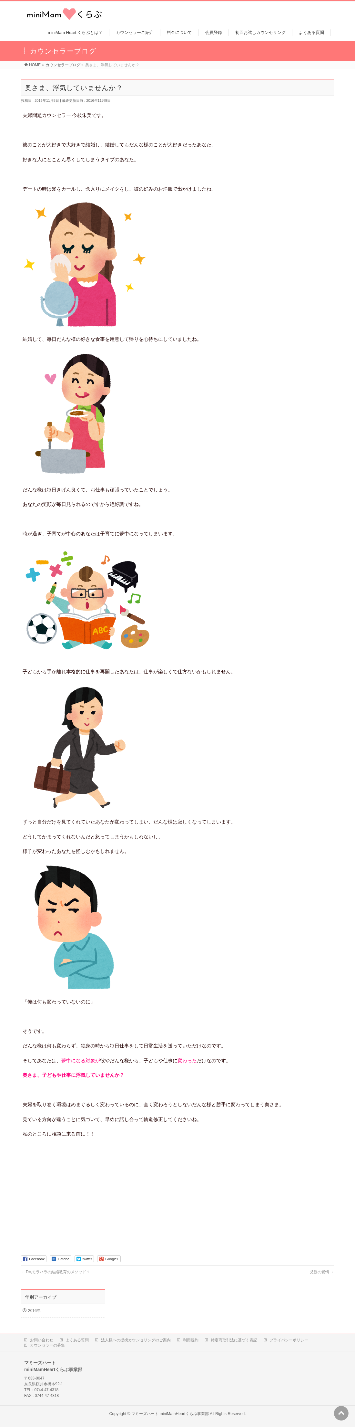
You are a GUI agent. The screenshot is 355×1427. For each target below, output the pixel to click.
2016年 (34, 1310)
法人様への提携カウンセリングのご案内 (136, 1340)
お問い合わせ (41, 1340)
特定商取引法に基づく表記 (234, 1340)
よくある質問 (77, 1340)
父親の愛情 (322, 1272)
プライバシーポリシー (288, 1340)
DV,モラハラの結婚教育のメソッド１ (55, 1272)
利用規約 (190, 1340)
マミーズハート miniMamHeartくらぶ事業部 (169, 1413)
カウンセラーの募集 (47, 1345)
